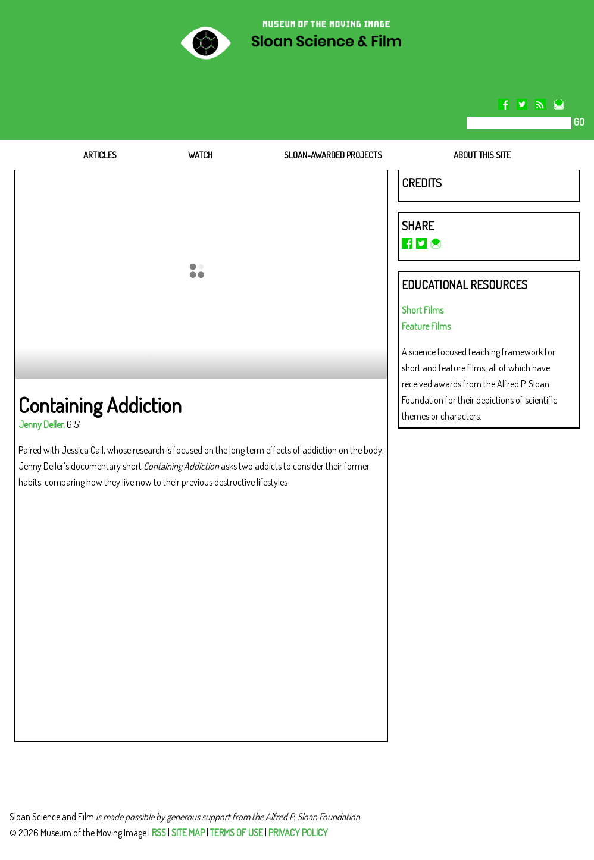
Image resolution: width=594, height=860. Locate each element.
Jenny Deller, (41, 424)
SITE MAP (188, 833)
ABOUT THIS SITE (482, 155)
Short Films (422, 310)
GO (578, 122)
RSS (159, 833)
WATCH (200, 155)
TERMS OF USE (236, 833)
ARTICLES (100, 155)
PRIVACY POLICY (298, 833)
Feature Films (426, 326)
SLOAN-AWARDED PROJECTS (333, 155)
